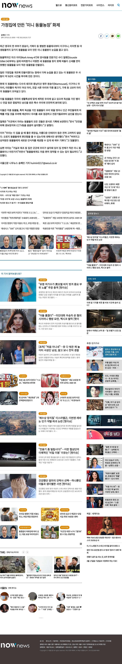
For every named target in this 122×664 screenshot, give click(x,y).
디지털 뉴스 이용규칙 (98, 641)
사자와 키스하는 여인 (8, 191)
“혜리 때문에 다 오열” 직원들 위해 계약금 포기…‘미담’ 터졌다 (17, 609)
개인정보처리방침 (65, 641)
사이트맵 (108, 641)
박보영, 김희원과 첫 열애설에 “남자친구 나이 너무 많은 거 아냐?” (74, 597)
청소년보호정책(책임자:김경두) (81, 641)
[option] (39, 568)
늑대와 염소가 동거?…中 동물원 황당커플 (16, 202)
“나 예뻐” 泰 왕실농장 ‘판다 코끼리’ (14, 187)
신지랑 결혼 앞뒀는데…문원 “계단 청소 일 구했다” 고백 (17, 597)
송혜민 (3, 35)
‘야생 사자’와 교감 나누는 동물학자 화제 (16, 199)
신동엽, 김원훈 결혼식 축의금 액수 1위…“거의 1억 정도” (45, 597)
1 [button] (39, 617)
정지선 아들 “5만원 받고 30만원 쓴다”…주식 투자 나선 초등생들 (66, 576)
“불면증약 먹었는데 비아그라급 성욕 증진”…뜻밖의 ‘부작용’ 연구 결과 (39, 576)
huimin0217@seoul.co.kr (43, 163)
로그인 (42, 641)
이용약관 (55, 641)
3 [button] (42, 617)
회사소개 (48, 641)
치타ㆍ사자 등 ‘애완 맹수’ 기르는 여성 (15, 195)
